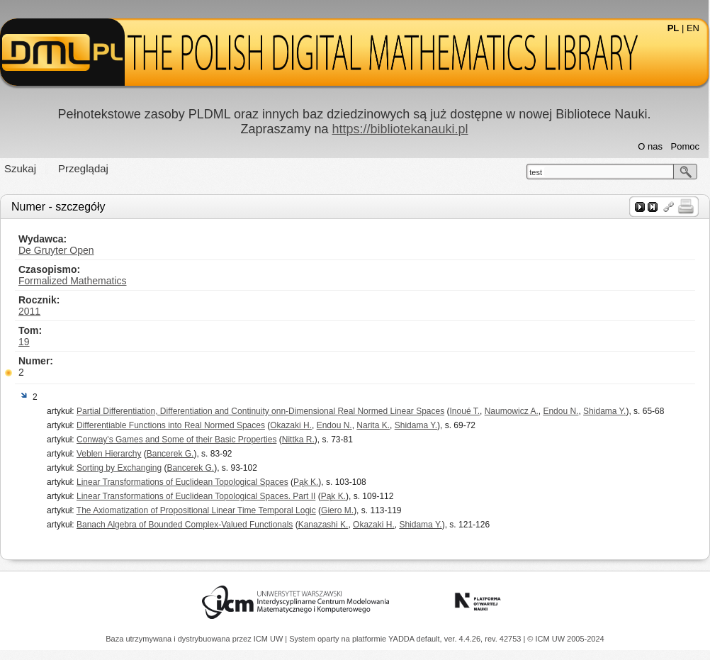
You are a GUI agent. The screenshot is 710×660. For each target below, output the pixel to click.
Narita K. (373, 425)
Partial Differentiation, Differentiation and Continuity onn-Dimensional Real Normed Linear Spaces (260, 411)
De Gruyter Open (56, 250)
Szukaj (20, 168)
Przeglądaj (83, 168)
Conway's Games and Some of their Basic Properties (176, 439)
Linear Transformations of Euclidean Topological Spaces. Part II (196, 496)
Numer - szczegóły (58, 207)
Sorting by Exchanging (119, 468)
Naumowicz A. (512, 411)
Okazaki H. (291, 425)
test (535, 172)
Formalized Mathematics (72, 280)
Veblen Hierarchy (109, 454)
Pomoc (685, 146)
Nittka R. (298, 439)
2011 (29, 311)
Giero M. (337, 510)
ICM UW (270, 638)
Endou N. (560, 411)
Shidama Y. (604, 411)
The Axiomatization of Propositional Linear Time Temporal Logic (196, 510)
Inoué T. (465, 411)
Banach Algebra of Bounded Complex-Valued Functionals (185, 525)
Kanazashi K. (323, 525)
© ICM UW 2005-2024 (565, 638)
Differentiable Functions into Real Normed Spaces (171, 425)
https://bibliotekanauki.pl (400, 129)
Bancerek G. (170, 454)
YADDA (402, 638)
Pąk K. (305, 482)
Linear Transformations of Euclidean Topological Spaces (182, 482)
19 (24, 341)
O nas (650, 146)
